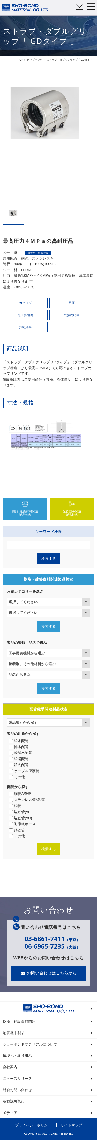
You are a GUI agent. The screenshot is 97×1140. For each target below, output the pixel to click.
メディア (10, 1112)
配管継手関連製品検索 (72, 513)
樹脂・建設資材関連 (19, 1021)
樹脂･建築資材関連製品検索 (25, 513)
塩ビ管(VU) (21, 817)
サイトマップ (71, 1125)
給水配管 (19, 740)
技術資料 (25, 327)
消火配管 (19, 764)
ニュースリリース (17, 1078)
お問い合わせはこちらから (52, 973)
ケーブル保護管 (24, 770)
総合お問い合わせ (17, 1089)
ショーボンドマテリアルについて (30, 1044)
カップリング (34, 59)
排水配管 (19, 746)
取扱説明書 (71, 315)
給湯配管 (19, 758)
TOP (20, 59)
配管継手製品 (14, 1032)
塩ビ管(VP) (20, 811)
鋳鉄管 (17, 829)
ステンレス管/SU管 (27, 799)
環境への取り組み (17, 1055)
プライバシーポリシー (33, 1125)
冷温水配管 (21, 752)
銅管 (15, 805)
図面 (72, 303)
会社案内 (10, 1066)
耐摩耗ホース (23, 823)
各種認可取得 (14, 1101)
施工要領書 (25, 315)
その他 (17, 776)
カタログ (25, 303)
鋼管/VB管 (20, 793)
